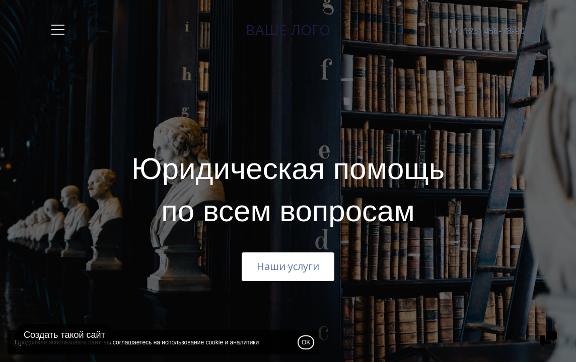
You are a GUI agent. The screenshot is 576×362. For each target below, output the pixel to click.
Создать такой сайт (64, 335)
